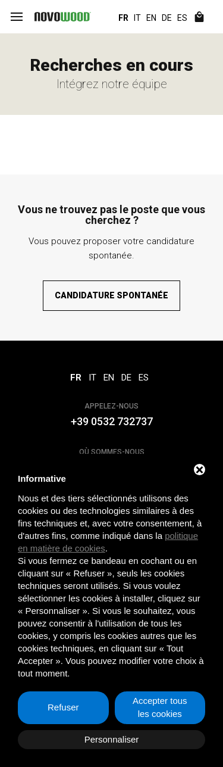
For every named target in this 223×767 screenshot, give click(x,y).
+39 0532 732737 (112, 421)
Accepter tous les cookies (160, 707)
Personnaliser (111, 739)
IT (137, 18)
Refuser (63, 707)
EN (151, 18)
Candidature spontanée (111, 295)
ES (182, 18)
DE (167, 18)
